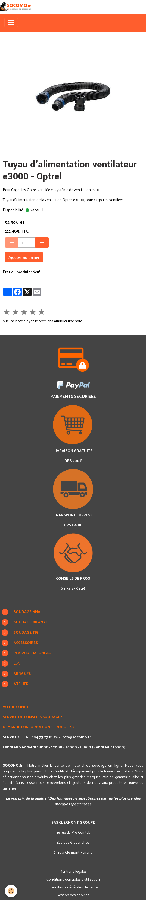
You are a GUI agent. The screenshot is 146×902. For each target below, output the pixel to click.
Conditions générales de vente (73, 887)
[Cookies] (11, 891)
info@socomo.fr (76, 736)
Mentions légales (73, 871)
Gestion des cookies (73, 895)
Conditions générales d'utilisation (73, 879)
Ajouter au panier (23, 257)
